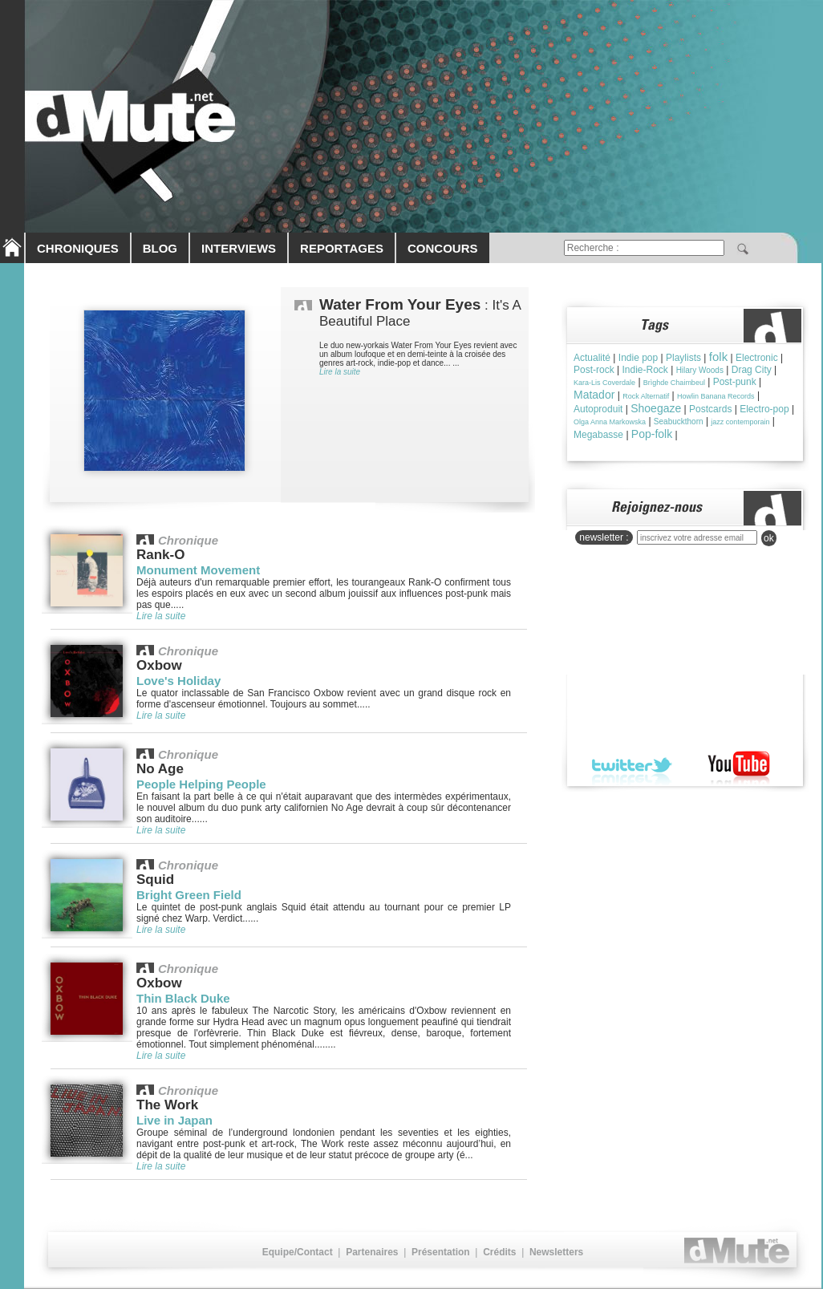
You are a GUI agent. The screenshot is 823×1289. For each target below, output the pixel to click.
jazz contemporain (740, 422)
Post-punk (734, 381)
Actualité (592, 357)
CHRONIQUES (78, 248)
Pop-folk (651, 434)
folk (718, 356)
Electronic (757, 357)
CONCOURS (442, 248)
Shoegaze (655, 408)
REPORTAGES (341, 248)
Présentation (441, 1252)
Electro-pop (764, 409)
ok (769, 538)
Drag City (752, 369)
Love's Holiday (178, 680)
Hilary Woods (700, 370)
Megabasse (598, 434)
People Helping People (201, 784)
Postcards (710, 409)
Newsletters (556, 1252)
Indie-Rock (644, 369)
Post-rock (594, 369)
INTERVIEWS (238, 248)
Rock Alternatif (645, 396)
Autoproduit (598, 409)
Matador (594, 394)
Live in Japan (174, 1120)
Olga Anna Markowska (610, 422)
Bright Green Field (188, 895)
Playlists (683, 357)
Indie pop (638, 357)
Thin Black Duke (183, 998)
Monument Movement (198, 570)
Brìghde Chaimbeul (674, 383)
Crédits (499, 1252)
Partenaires (372, 1252)
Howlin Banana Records (716, 396)
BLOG (160, 248)
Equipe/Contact (297, 1252)
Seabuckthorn (678, 421)
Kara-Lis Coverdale (604, 383)
